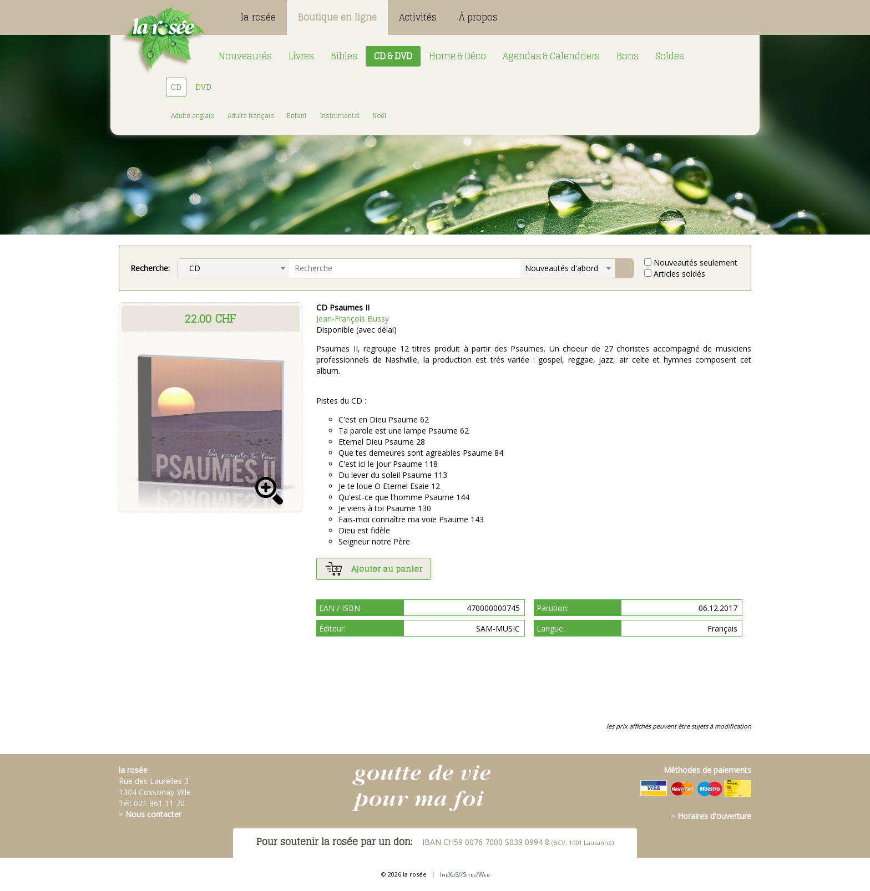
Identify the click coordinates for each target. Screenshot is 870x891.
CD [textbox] (191, 268)
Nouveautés (245, 56)
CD (176, 87)
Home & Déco (457, 56)
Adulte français (250, 115)
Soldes (669, 56)
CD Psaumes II (343, 307)
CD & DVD (393, 56)
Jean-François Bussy (352, 318)
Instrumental (340, 115)
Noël (379, 115)
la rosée (258, 17)
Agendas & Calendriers (551, 56)
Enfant (297, 115)
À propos (478, 17)
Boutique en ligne (337, 17)
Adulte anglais (192, 115)
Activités (418, 17)
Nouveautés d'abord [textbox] (561, 268)
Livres (301, 56)
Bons (627, 56)
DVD (203, 87)
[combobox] (233, 268)
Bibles (344, 56)
